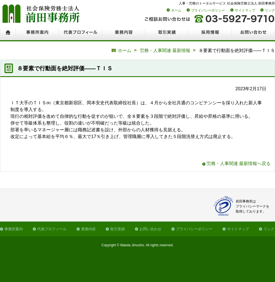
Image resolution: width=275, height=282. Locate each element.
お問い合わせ (150, 229)
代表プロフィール (52, 229)
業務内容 (88, 229)
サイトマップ (245, 10)
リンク (270, 10)
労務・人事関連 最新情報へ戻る (239, 163)
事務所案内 (13, 229)
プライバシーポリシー (208, 10)
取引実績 (117, 229)
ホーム (176, 10)
